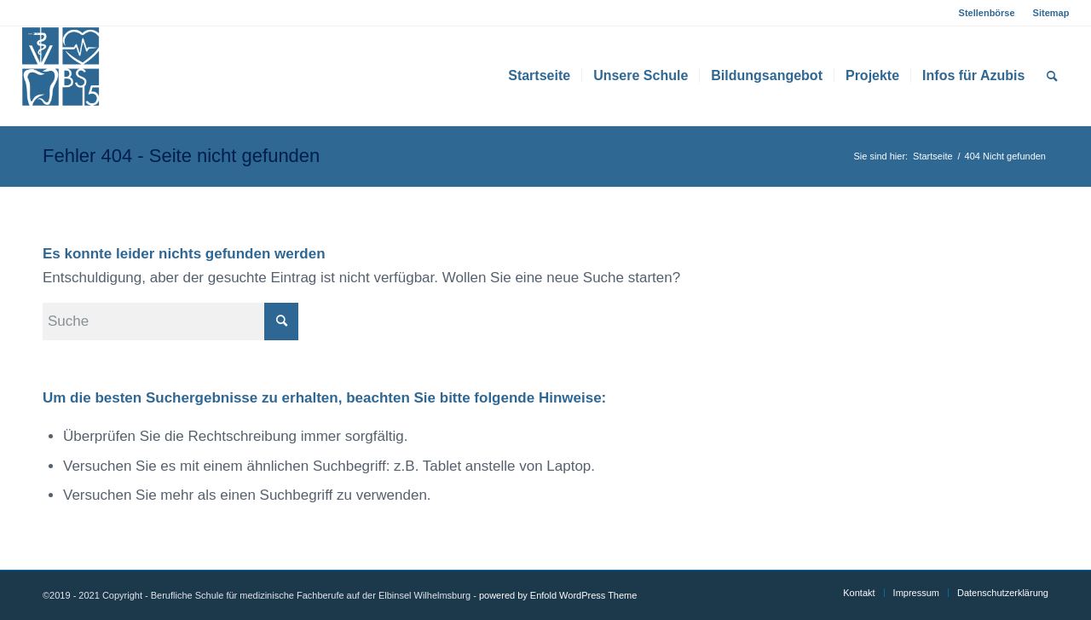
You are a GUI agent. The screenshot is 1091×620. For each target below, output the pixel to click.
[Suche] (1052, 75)
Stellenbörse (987, 13)
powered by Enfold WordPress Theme (558, 595)
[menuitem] (987, 13)
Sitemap (1051, 13)
